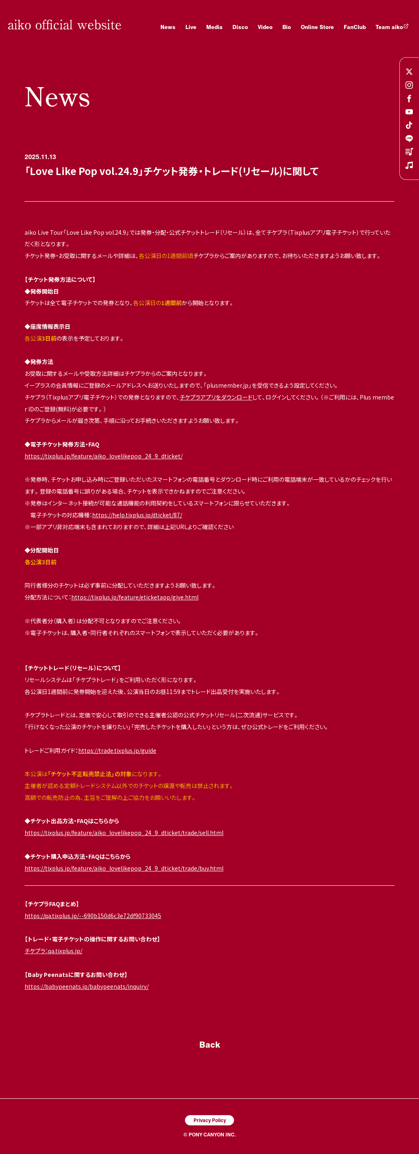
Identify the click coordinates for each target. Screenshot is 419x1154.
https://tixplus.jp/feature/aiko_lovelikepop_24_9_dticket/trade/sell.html (124, 832)
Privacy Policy (210, 1120)
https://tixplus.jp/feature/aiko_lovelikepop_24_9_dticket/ (103, 456)
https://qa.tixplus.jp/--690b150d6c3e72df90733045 (93, 916)
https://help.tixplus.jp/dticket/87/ (137, 515)
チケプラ (35, 951)
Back (209, 1044)
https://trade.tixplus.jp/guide (117, 750)
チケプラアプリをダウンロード (216, 397)
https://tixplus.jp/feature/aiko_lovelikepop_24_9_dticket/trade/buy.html (124, 868)
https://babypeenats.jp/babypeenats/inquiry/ (87, 986)
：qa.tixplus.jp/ (63, 951)
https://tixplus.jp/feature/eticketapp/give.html (134, 597)
